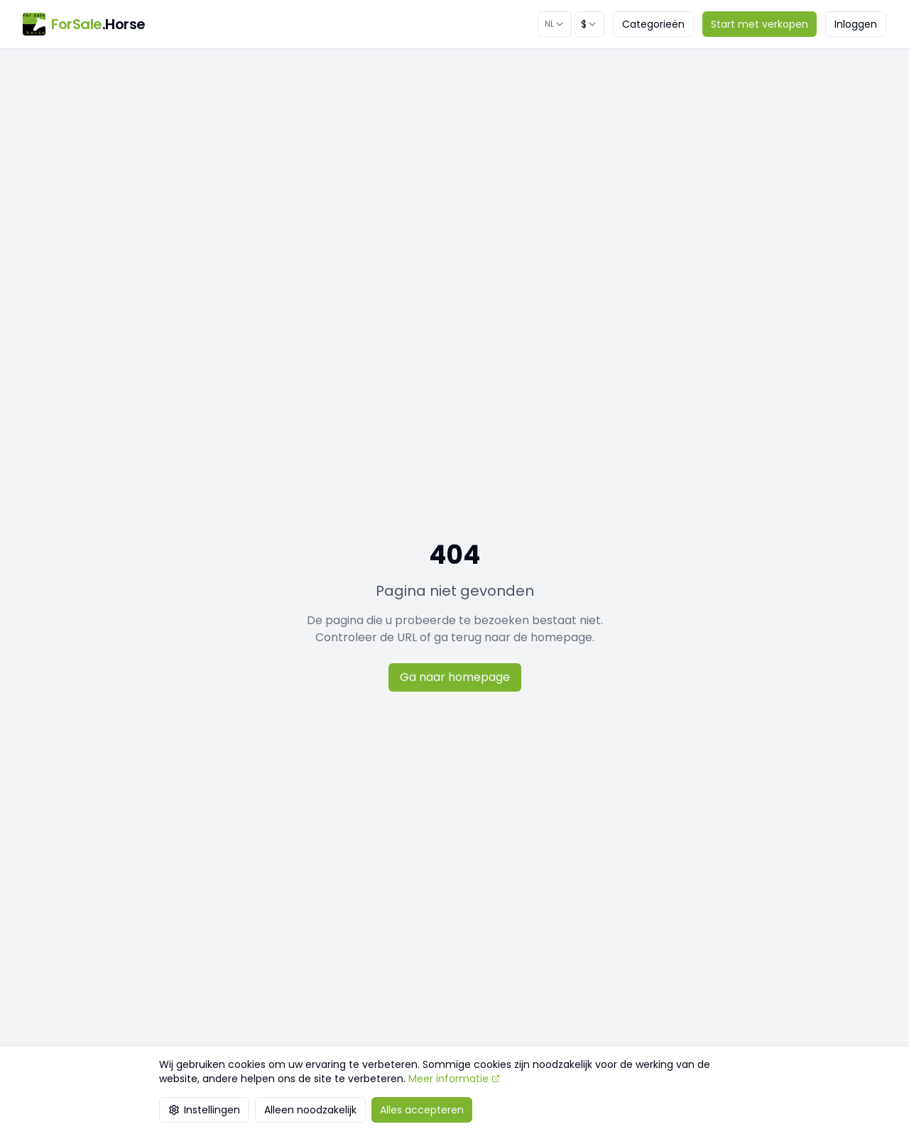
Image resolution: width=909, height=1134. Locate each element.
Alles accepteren (422, 1110)
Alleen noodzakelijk (310, 1110)
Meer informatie (454, 1079)
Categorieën (653, 24)
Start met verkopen (759, 24)
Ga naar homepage (455, 677)
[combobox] (555, 24)
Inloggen (855, 24)
